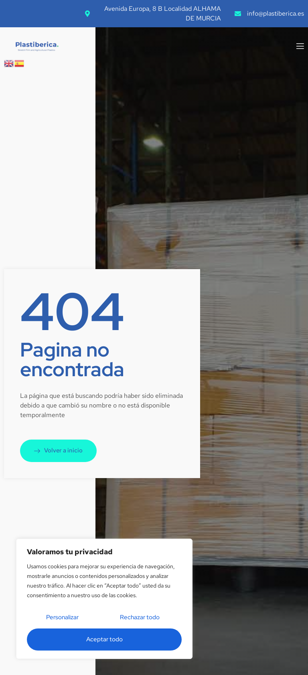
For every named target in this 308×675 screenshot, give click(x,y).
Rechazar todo (140, 617)
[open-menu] (299, 46)
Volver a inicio (58, 450)
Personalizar (62, 617)
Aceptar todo (104, 639)
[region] (104, 599)
